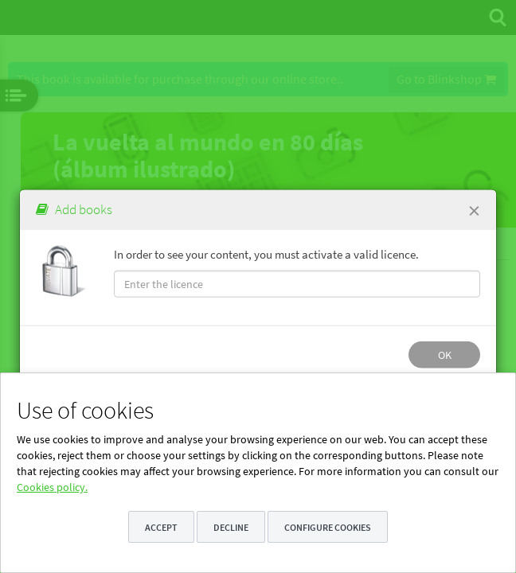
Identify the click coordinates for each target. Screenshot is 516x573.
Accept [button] (161, 527)
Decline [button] (230, 527)
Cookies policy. (52, 487)
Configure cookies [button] (327, 527)
